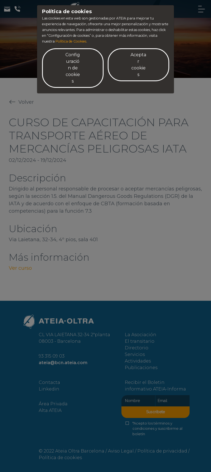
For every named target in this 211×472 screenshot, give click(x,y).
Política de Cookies (70, 41)
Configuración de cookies (72, 68)
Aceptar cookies (138, 64)
